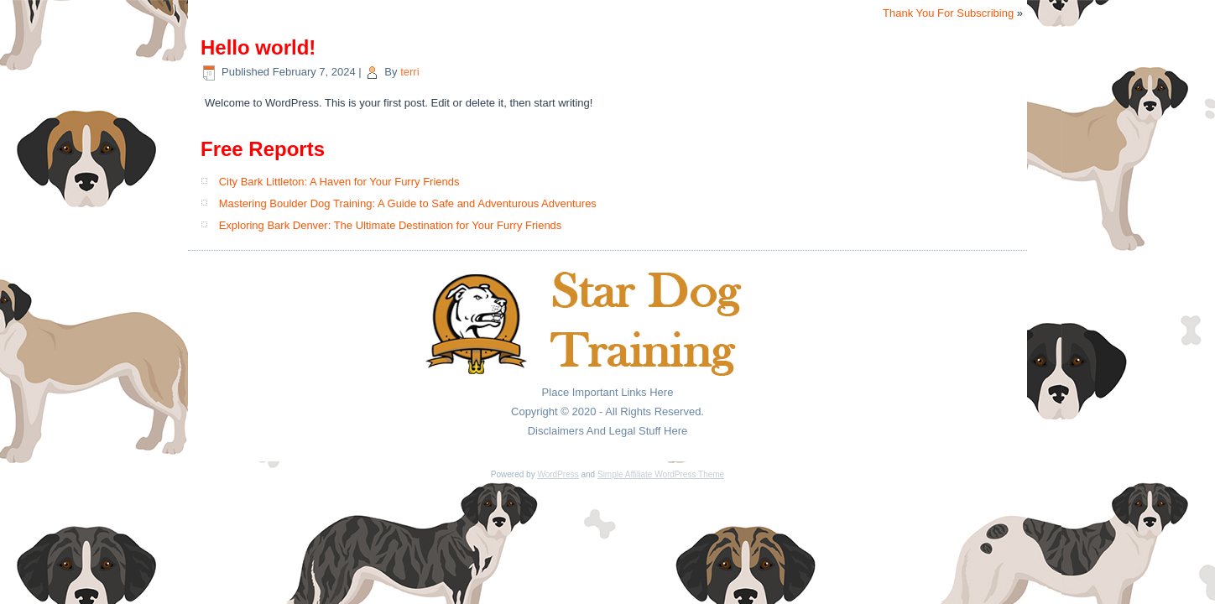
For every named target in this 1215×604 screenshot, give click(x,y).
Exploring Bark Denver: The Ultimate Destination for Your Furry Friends (390, 225)
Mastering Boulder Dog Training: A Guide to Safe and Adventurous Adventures (408, 203)
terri (409, 71)
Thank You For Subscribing (948, 13)
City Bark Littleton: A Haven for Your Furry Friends (339, 181)
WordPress (557, 474)
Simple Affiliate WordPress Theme (660, 474)
